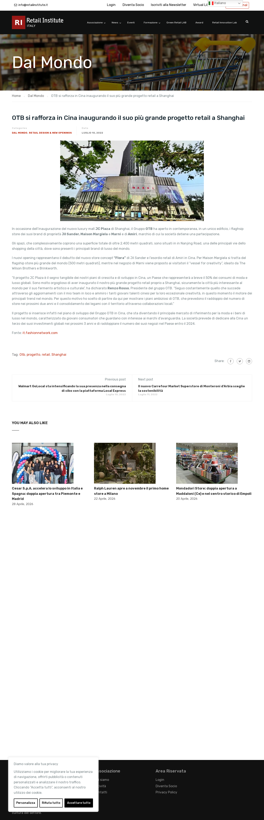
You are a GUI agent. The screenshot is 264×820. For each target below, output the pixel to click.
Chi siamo (101, 780)
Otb (22, 355)
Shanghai (59, 355)
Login (111, 5)
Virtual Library (204, 5)
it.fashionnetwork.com (40, 333)
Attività (100, 786)
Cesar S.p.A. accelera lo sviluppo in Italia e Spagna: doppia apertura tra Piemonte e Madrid (47, 493)
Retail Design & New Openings (50, 132)
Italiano (217, 3)
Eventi (131, 22)
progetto (33, 355)
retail (46, 355)
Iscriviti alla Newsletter (168, 5)
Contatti (100, 792)
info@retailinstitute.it (33, 5)
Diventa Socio (133, 5)
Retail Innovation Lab (224, 22)
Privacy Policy (166, 792)
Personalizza (25, 803)
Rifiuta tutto (51, 803)
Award (199, 22)
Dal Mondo (19, 132)
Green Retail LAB (176, 22)
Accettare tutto (79, 803)
